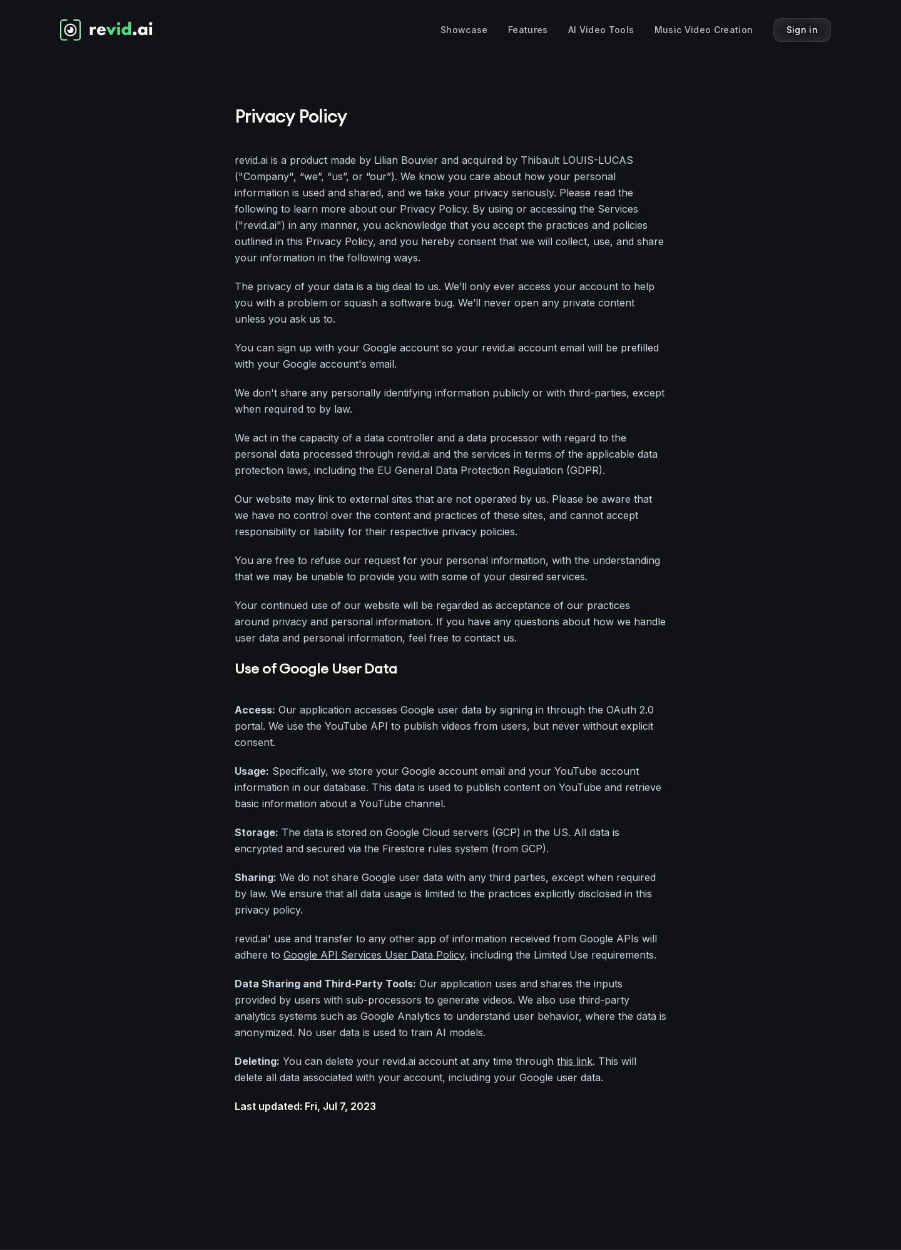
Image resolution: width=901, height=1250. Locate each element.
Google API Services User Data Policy (373, 955)
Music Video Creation (703, 29)
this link (575, 1061)
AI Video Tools (601, 29)
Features (528, 29)
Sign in (802, 29)
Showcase (464, 29)
